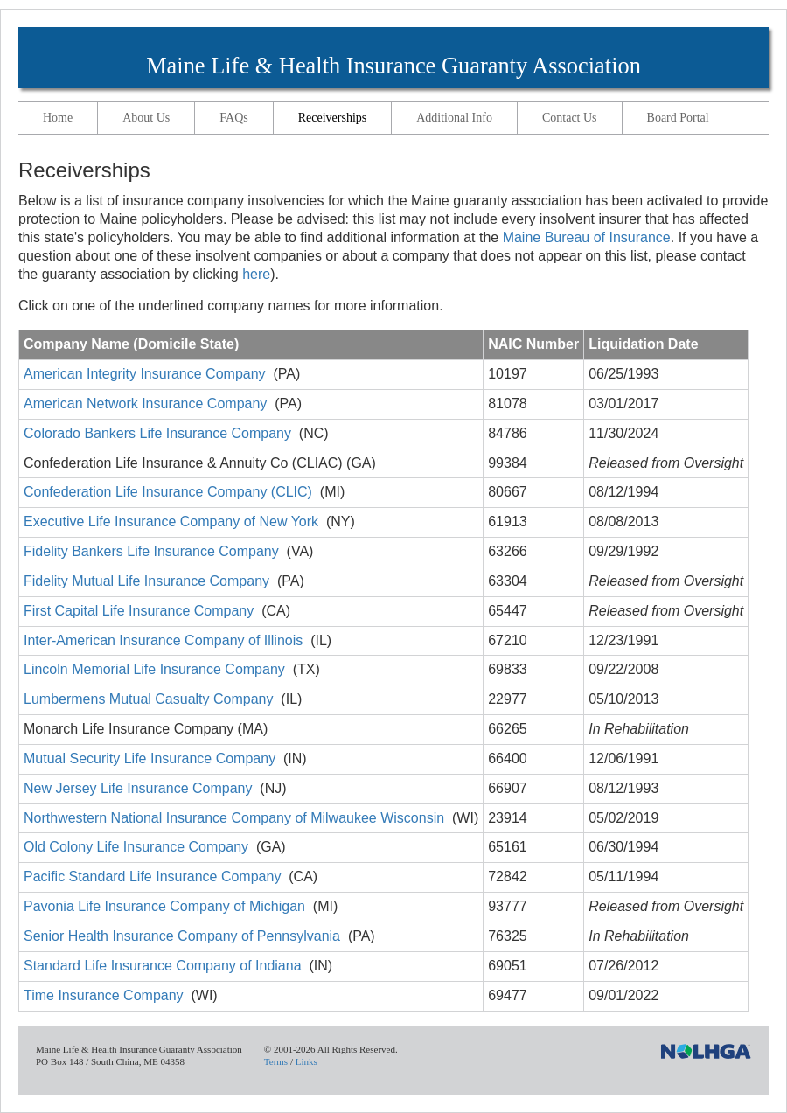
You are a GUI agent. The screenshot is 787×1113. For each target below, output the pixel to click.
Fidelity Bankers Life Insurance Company (151, 551)
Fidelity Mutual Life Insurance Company (146, 581)
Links (306, 1061)
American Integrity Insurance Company (145, 373)
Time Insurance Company (104, 995)
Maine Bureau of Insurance (587, 237)
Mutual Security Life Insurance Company (149, 758)
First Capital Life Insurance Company (139, 610)
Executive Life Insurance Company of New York (171, 521)
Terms (276, 1061)
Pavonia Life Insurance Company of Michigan (164, 906)
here (256, 274)
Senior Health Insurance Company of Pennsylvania (182, 936)
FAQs (233, 117)
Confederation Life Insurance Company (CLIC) (168, 491)
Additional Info (454, 117)
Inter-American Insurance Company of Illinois (163, 640)
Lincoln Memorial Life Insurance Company (154, 669)
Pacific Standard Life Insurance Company (152, 876)
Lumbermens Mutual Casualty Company (148, 699)
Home (58, 117)
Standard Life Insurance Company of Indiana (163, 965)
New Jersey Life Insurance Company (138, 788)
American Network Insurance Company (145, 403)
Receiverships (332, 117)
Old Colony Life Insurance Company (136, 846)
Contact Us (569, 117)
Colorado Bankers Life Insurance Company (157, 433)
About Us (146, 117)
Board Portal (678, 117)
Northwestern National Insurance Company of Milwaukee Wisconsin (234, 817)
